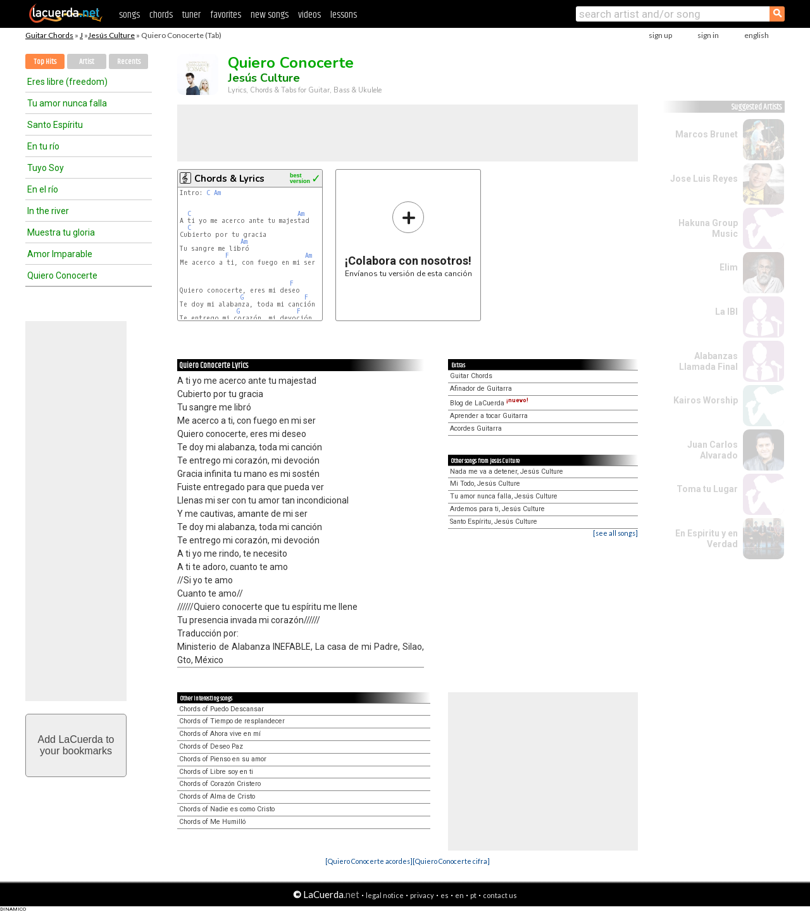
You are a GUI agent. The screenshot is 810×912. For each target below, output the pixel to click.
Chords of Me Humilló (212, 822)
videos (309, 15)
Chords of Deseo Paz (211, 746)
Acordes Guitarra (476, 428)
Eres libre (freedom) (67, 82)
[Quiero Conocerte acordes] (369, 861)
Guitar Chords (49, 35)
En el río (42, 189)
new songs (270, 15)
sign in (708, 35)
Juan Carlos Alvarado (712, 450)
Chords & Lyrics (229, 178)
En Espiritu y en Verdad (706, 538)
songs (129, 15)
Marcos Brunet (706, 134)
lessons (343, 15)
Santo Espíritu (55, 125)
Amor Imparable (59, 254)
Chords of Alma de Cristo (217, 796)
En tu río (43, 146)
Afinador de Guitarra (481, 388)
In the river (48, 211)
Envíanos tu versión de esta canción (408, 239)
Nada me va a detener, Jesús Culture (506, 471)
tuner (191, 15)
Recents (128, 62)
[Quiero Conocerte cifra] (451, 861)
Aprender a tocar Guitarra (489, 416)
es (444, 895)
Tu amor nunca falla (67, 103)
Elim (729, 267)
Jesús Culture (111, 35)
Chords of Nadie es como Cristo (227, 809)
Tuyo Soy (45, 168)
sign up (660, 35)
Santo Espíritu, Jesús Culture (493, 521)
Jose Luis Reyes (704, 179)
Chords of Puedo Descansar (221, 709)
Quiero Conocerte (62, 275)
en (459, 895)
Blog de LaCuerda (489, 403)
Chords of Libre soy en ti (216, 772)
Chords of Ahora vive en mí (220, 734)
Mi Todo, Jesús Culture (485, 483)
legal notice (385, 895)
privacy (422, 895)
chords (161, 15)
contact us (500, 895)
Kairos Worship (705, 400)
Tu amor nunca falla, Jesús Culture (504, 496)
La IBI (726, 312)
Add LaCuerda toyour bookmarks (76, 745)
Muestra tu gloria (61, 232)
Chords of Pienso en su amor (222, 759)
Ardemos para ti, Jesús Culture (497, 509)
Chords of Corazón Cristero (220, 784)
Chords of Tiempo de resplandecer (232, 721)
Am (217, 193)
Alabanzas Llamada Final (708, 361)
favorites (225, 15)
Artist (86, 62)
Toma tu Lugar (707, 489)
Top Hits (45, 62)
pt (473, 895)
